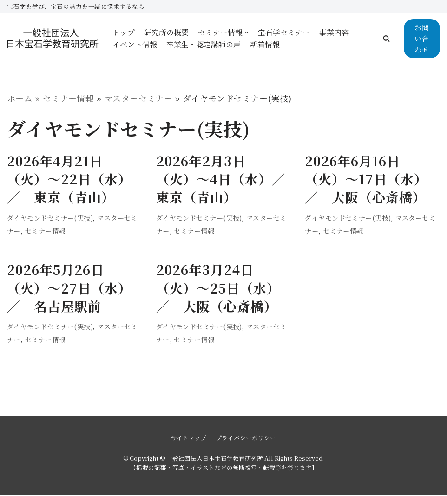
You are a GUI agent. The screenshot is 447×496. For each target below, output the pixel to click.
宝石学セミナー (284, 32)
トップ (123, 32)
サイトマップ (188, 438)
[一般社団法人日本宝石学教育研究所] (53, 38)
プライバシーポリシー (246, 438)
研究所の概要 (166, 32)
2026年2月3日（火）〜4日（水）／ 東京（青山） (227, 179)
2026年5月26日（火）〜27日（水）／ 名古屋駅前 (69, 288)
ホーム (20, 98)
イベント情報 (134, 44)
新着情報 (265, 44)
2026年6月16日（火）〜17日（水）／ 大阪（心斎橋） (366, 179)
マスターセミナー (139, 98)
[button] (386, 38)
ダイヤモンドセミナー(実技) (50, 217)
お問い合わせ (421, 38)
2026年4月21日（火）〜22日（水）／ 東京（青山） (69, 179)
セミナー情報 (68, 98)
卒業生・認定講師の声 (203, 44)
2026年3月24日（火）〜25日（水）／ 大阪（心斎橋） (218, 288)
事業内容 (334, 32)
